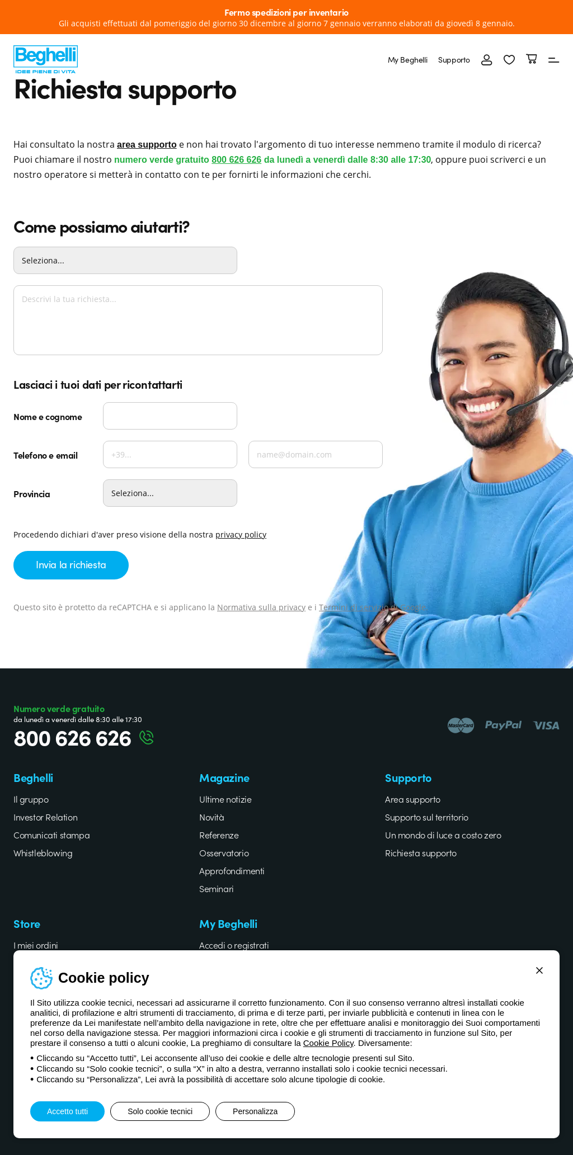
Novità (211, 816)
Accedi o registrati (234, 945)
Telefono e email (45, 455)
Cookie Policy (328, 1043)
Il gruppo (30, 799)
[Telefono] (170, 454)
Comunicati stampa (51, 834)
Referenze (218, 834)
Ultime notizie (225, 799)
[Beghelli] (45, 58)
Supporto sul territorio (426, 816)
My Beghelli (408, 59)
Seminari (216, 888)
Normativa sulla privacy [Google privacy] (261, 607)
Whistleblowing (42, 852)
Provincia (31, 493)
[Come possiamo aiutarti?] (125, 260)
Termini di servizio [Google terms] (353, 607)
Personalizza (255, 1111)
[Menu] (554, 59)
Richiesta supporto (421, 852)
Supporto (454, 59)
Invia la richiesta (71, 564)
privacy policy (240, 534)
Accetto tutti (67, 1111)
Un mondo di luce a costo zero (443, 834)
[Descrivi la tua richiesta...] (198, 320)
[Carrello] (531, 59)
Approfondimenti (232, 870)
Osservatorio (223, 852)
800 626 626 (236, 159)
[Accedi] (486, 59)
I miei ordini (35, 945)
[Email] (315, 454)
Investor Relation (45, 816)
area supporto (147, 144)
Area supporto (412, 799)
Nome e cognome (47, 416)
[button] (509, 59)
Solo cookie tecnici (160, 1111)
